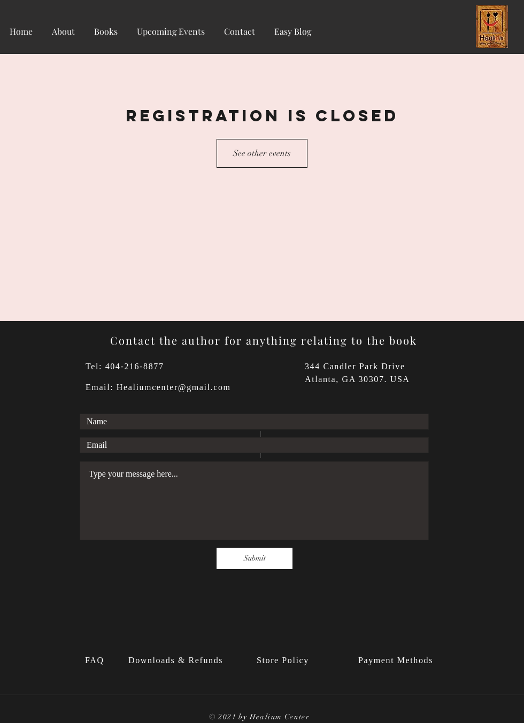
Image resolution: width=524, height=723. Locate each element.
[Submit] (254, 558)
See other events (262, 153)
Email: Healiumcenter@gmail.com (158, 387)
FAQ (96, 660)
